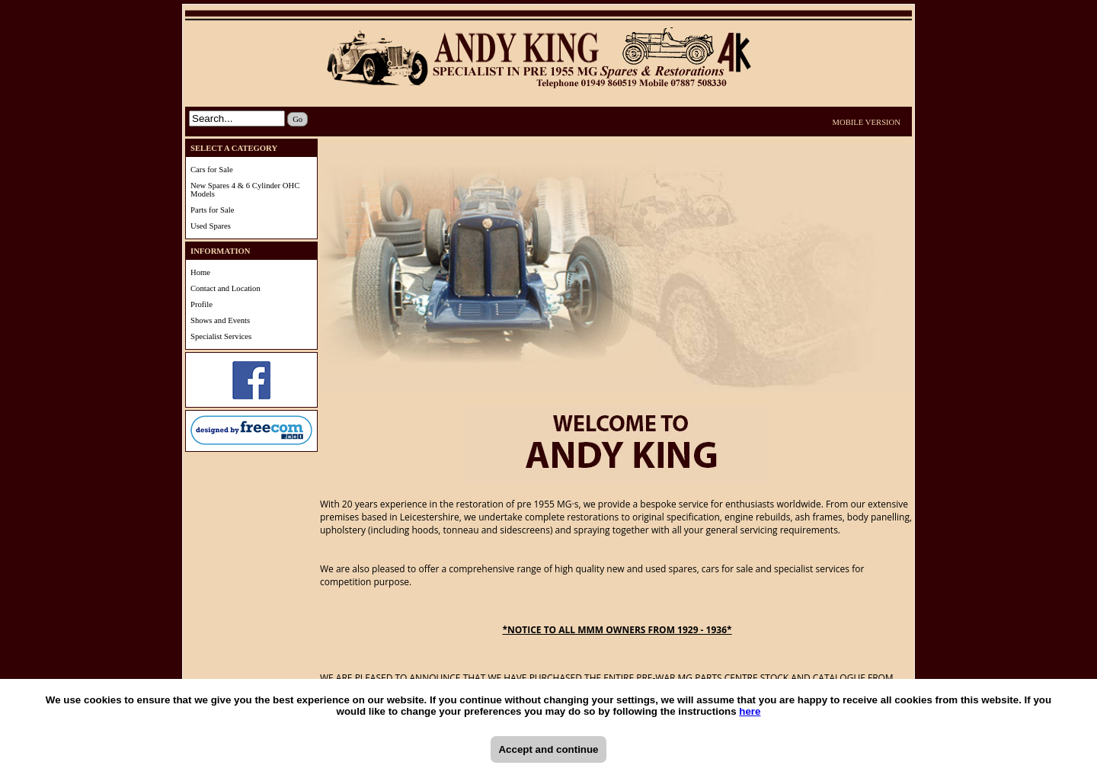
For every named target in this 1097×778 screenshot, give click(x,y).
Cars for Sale (211, 169)
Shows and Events (220, 320)
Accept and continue (548, 749)
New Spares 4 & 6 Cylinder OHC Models (244, 189)
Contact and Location (225, 288)
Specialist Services (220, 336)
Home (200, 272)
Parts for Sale (212, 210)
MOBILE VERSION (867, 122)
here (749, 711)
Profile (201, 304)
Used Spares (210, 226)
